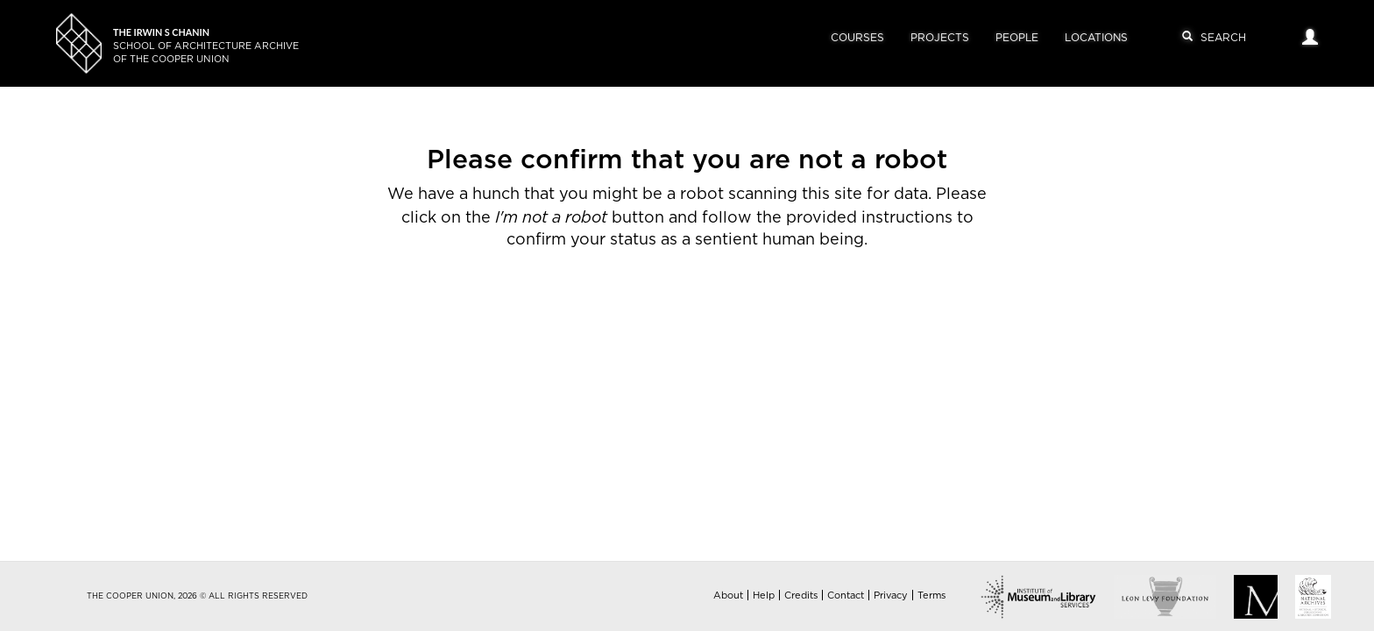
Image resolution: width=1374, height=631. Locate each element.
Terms (931, 595)
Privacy (891, 595)
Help (764, 595)
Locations (1096, 37)
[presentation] (655, 307)
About (728, 595)
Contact (845, 595)
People (1016, 37)
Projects (939, 37)
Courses (857, 37)
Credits (801, 595)
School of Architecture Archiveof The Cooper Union (206, 46)
